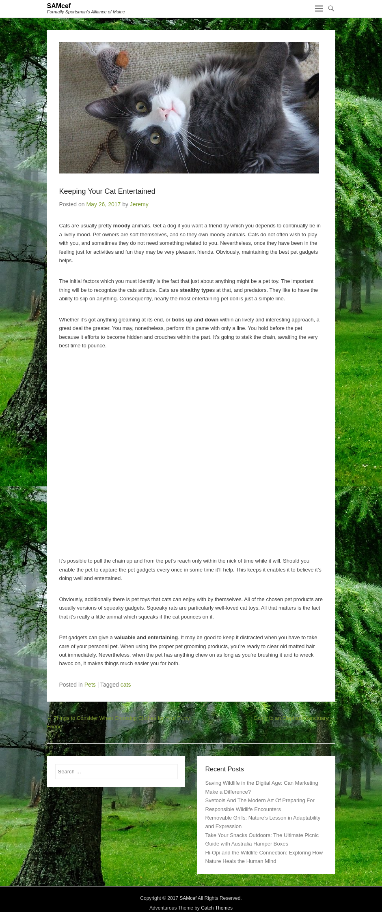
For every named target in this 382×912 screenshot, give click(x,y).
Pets (90, 684)
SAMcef (59, 5)
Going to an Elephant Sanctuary (294, 718)
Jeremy (139, 204)
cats (126, 684)
